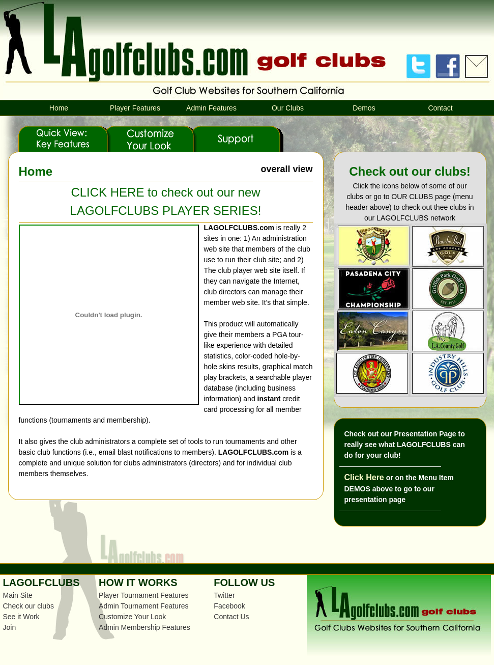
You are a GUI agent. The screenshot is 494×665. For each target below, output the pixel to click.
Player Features (135, 108)
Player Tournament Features (143, 595)
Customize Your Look (132, 617)
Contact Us (231, 617)
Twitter (224, 595)
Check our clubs (28, 606)
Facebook (229, 606)
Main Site (18, 595)
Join (9, 627)
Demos (364, 108)
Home (58, 108)
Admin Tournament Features (143, 606)
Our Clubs (288, 108)
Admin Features (211, 108)
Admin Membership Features (144, 627)
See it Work (21, 617)
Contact (440, 108)
